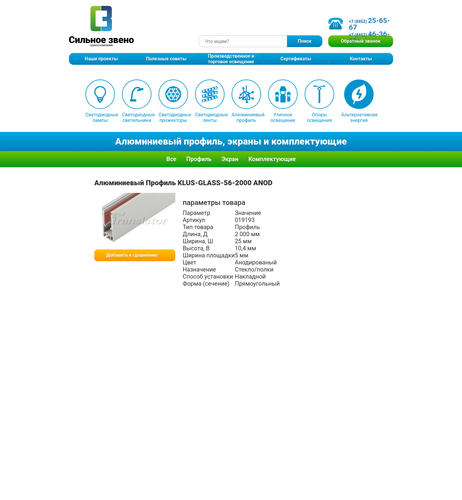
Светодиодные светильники (136, 101)
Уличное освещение (283, 101)
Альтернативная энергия (359, 101)
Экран (229, 159)
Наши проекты (101, 59)
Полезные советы (166, 59)
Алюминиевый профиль (246, 101)
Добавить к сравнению (132, 255)
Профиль (198, 159)
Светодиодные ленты (210, 101)
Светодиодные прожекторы (173, 101)
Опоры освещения (319, 101)
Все (171, 159)
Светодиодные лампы (100, 101)
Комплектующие (272, 159)
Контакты (361, 59)
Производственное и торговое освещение (231, 58)
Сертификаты (295, 59)
